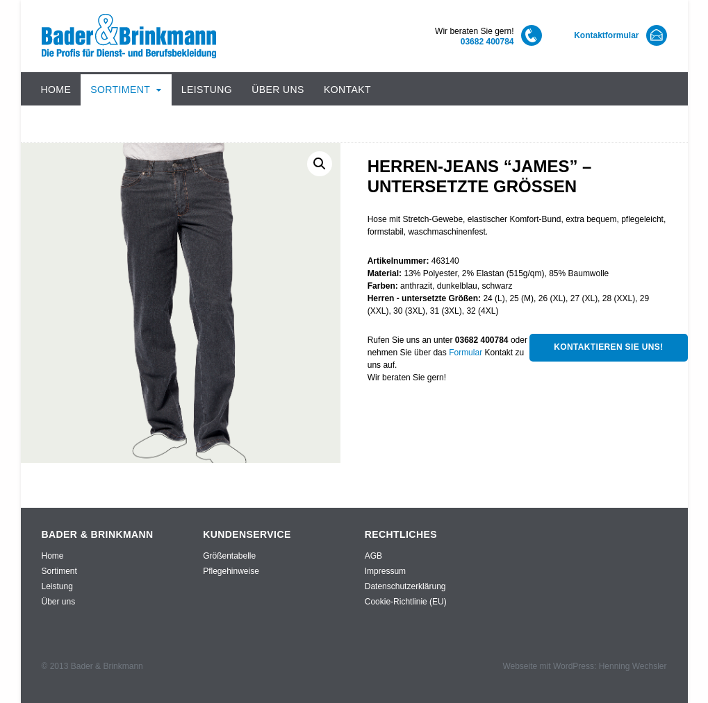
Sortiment (120, 89)
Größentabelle (229, 556)
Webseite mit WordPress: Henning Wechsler (584, 666)
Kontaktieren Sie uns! (608, 347)
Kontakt (347, 89)
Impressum (385, 571)
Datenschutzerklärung (405, 586)
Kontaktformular (606, 35)
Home (56, 89)
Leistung (206, 89)
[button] (319, 163)
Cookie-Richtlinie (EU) (406, 602)
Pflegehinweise (231, 571)
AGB (373, 556)
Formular (465, 352)
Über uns (278, 89)
